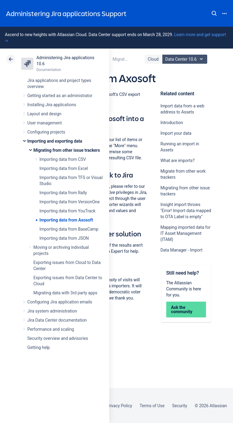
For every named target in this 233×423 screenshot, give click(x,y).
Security (179, 405)
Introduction (171, 122)
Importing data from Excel (63, 168)
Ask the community (181, 309)
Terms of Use (152, 405)
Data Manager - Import (181, 250)
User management (44, 122)
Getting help (38, 347)
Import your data (175, 133)
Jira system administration (52, 311)
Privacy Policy (119, 405)
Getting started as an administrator (60, 95)
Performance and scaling (50, 329)
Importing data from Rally (63, 192)
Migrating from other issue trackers (66, 150)
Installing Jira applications (51, 104)
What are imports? (177, 160)
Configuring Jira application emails (59, 301)
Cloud (153, 59)
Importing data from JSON (64, 238)
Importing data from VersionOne (69, 201)
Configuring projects (46, 132)
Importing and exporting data (54, 141)
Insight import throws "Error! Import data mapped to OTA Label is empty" (185, 210)
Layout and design (44, 113)
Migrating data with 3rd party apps (65, 292)
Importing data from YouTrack (67, 210)
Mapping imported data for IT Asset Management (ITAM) (185, 233)
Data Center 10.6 (185, 59)
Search (214, 13)
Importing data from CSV (62, 159)
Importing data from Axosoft (66, 220)
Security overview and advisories (57, 338)
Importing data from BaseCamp (68, 229)
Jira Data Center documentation (57, 320)
